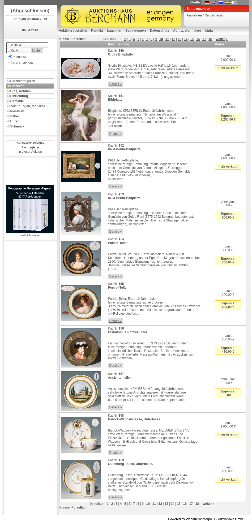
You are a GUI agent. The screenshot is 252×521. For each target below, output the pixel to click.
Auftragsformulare (187, 30)
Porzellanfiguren (22, 81)
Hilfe (233, 3)
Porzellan (17, 86)
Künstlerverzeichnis (30, 142)
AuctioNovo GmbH (231, 519)
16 (198, 39)
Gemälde (17, 101)
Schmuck (17, 126)
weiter (220, 39)
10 (161, 39)
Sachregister (30, 147)
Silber (14, 116)
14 (185, 39)
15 (192, 39)
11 (167, 39)
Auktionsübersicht (73, 30)
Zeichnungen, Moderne (27, 106)
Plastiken (17, 111)
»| (227, 39)
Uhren (15, 121)
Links (209, 30)
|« (104, 39)
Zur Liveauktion (198, 9)
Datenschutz (159, 30)
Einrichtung (19, 96)
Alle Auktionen (23, 63)
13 (179, 39)
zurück (111, 39)
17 (204, 39)
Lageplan (114, 30)
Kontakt (97, 30)
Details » (115, 84)
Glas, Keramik (21, 91)
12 (173, 39)
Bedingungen (135, 30)
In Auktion (20, 57)
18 (210, 39)
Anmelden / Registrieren (205, 15)
